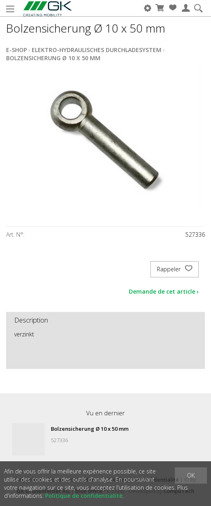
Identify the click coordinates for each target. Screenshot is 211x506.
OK (191, 475)
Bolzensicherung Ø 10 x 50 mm (53, 58)
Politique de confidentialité (83, 495)
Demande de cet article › (164, 291)
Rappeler (174, 269)
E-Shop (16, 50)
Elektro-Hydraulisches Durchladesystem (96, 50)
